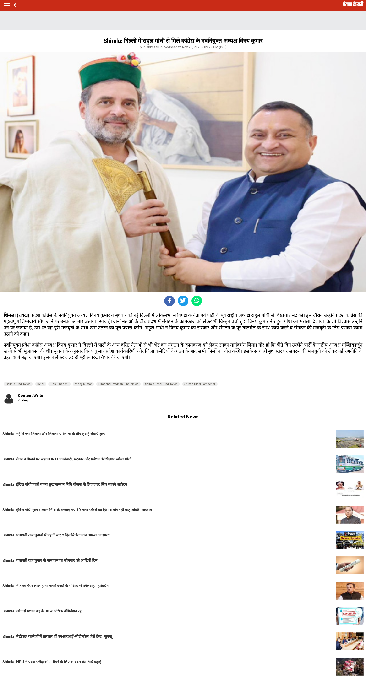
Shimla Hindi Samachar (199, 384)
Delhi (40, 384)
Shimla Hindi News (18, 384)
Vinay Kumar (83, 384)
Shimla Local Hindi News (161, 384)
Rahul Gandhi (59, 384)
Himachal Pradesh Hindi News (118, 384)
